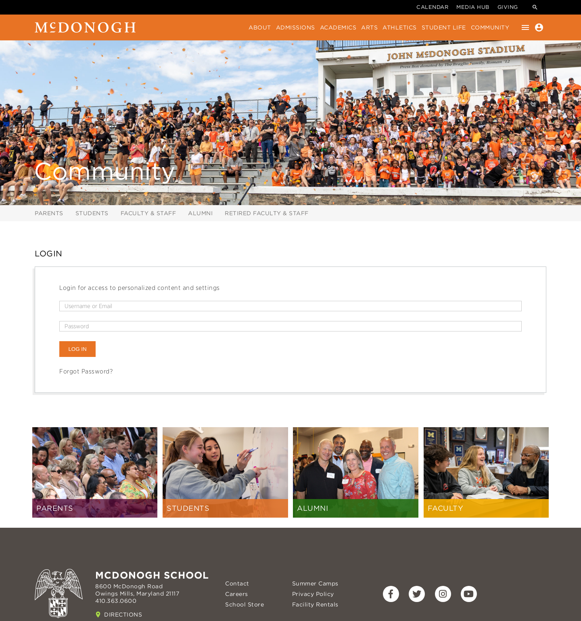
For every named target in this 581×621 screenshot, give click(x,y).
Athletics (399, 27)
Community (490, 27)
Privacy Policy (313, 594)
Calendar (432, 7)
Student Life (444, 27)
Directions (123, 614)
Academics (338, 27)
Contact (237, 583)
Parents (49, 213)
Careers (236, 594)
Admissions (295, 27)
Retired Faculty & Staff (267, 213)
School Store (244, 604)
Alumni (200, 213)
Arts (369, 27)
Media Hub (472, 7)
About (260, 27)
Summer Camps (315, 583)
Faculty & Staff (148, 213)
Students (92, 213)
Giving (507, 7)
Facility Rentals (315, 604)
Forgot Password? (86, 371)
